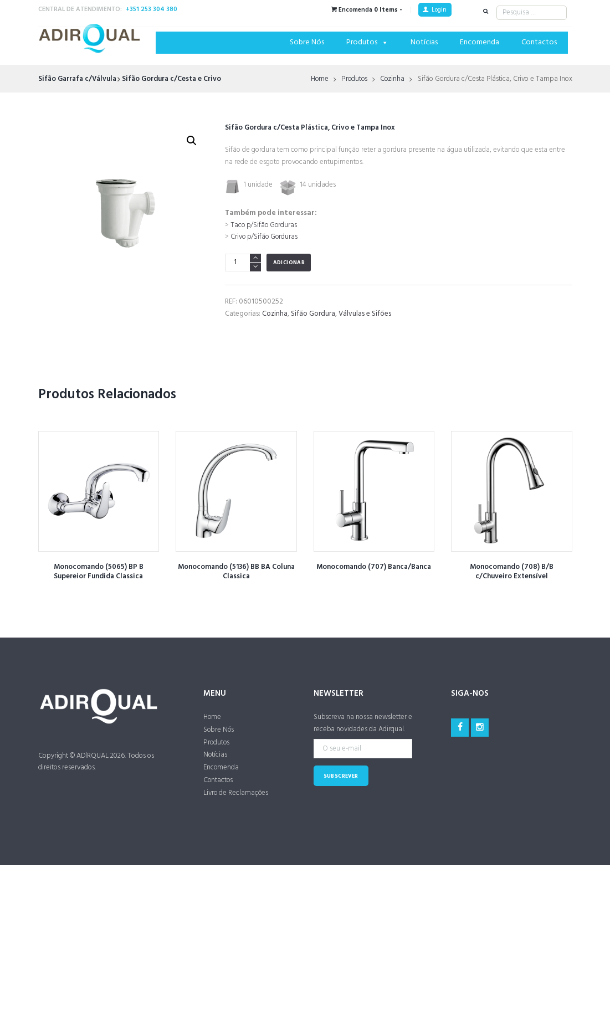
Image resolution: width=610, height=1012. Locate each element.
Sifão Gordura (313, 324)
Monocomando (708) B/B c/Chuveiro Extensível (511, 582)
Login (439, 10)
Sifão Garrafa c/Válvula (77, 79)
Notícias (424, 42)
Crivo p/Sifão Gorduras (265, 248)
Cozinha (393, 79)
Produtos (367, 42)
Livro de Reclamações (236, 803)
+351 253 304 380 (151, 9)
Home (319, 79)
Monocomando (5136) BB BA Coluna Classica (236, 582)
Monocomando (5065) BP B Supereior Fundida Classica (98, 582)
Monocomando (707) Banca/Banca (373, 577)
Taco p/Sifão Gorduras (264, 236)
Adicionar (289, 273)
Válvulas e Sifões (365, 324)
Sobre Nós (307, 42)
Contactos (539, 42)
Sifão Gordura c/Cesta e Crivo (171, 79)
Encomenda (479, 42)
